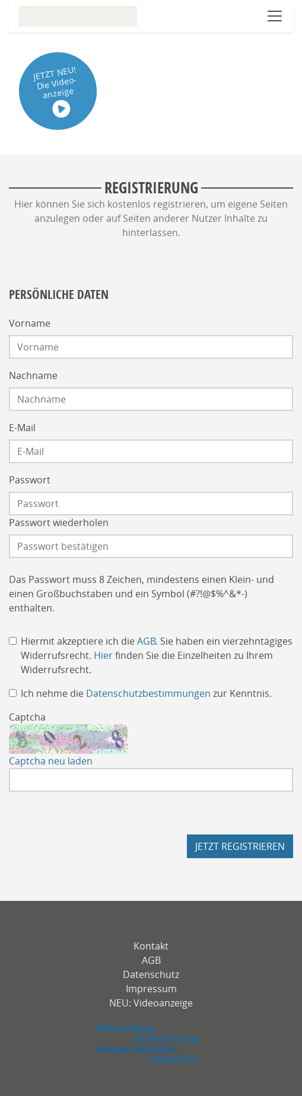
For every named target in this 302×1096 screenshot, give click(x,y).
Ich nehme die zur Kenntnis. (146, 693)
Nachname (33, 375)
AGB (146, 641)
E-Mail (22, 427)
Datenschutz (151, 974)
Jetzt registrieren (240, 846)
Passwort (29, 479)
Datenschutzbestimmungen (148, 693)
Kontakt (151, 945)
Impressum (151, 988)
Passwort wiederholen (59, 522)
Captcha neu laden (51, 760)
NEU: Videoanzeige (151, 1002)
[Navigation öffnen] (275, 16)
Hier (103, 655)
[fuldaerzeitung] (151, 1043)
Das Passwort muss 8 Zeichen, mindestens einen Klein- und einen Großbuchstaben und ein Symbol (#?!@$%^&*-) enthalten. (141, 593)
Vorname (29, 323)
